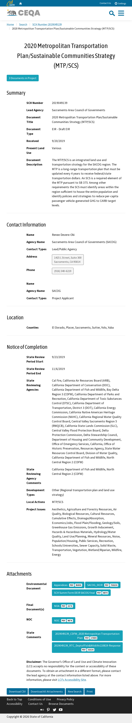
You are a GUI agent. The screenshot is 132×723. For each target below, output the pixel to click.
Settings (120, 3)
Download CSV (17, 691)
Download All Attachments (47, 691)
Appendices (68, 585)
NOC (63, 620)
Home (10, 24)
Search (23, 24)
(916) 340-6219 (62, 271)
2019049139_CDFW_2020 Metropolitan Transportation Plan (87, 635)
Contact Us (105, 3)
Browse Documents (61, 704)
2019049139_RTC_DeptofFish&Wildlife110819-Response (87, 647)
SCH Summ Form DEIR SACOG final (81, 592)
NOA (63, 606)
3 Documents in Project (22, 78)
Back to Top (14, 699)
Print (90, 691)
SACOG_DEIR (102, 585)
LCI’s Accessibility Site (72, 680)
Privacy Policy (65, 699)
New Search (74, 691)
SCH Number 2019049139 (47, 24)
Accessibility (14, 704)
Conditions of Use (39, 699)
